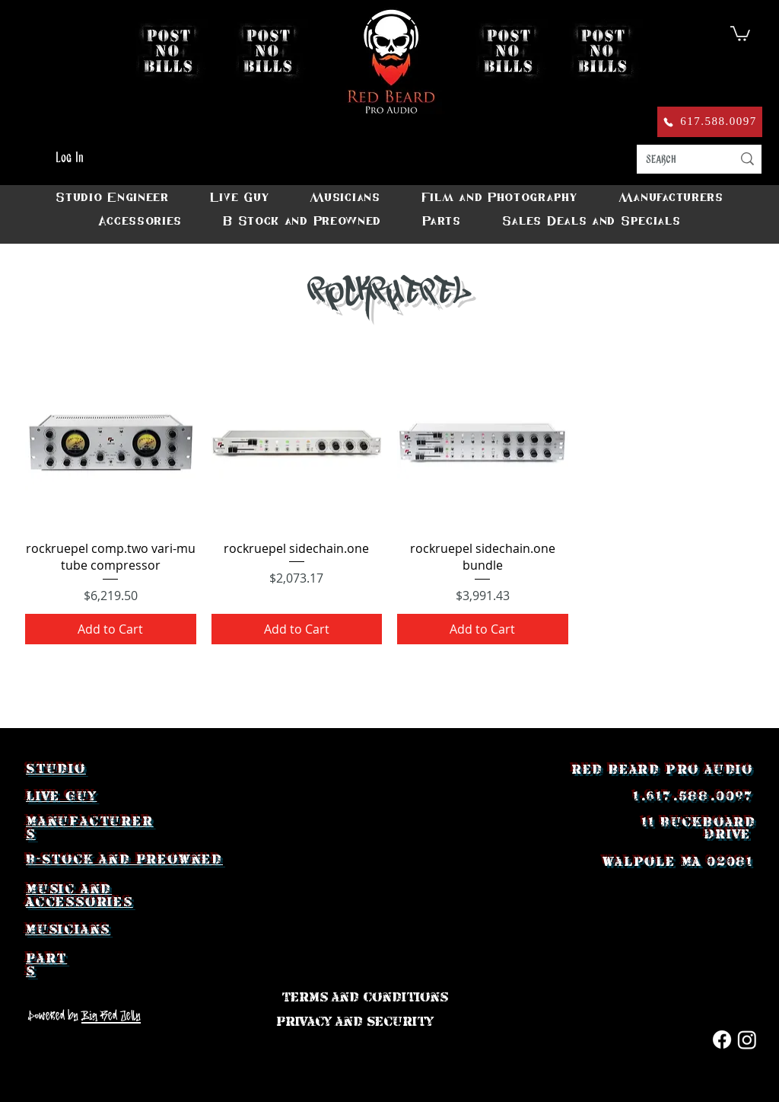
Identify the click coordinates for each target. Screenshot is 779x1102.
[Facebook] (722, 1039)
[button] (740, 32)
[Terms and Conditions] (364, 997)
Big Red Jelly (111, 1015)
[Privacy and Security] (355, 1021)
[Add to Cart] (110, 629)
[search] (677, 159)
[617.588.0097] (709, 122)
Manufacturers (90, 827)
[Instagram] (747, 1039)
